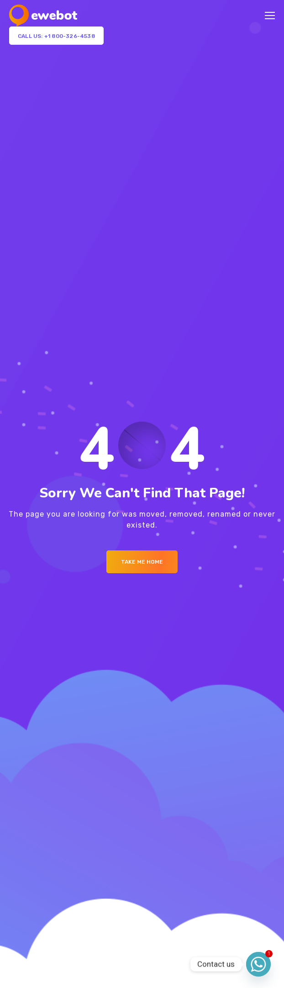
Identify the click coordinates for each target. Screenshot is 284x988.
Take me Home (142, 562)
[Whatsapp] (258, 964)
